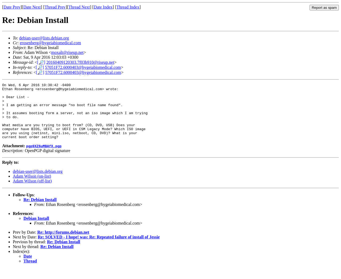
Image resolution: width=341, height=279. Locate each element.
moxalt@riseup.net (67, 52)
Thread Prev (55, 7)
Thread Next (79, 7)
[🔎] (41, 62)
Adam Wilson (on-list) (32, 187)
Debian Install (36, 229)
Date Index (103, 7)
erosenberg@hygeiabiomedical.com (50, 43)
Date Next (32, 7)
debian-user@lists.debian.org (44, 38)
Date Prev (12, 7)
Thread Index (127, 7)
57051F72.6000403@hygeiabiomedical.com (83, 67)
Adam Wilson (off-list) (32, 192)
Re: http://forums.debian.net (63, 243)
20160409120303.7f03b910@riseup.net (80, 62)
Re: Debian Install (39, 211)
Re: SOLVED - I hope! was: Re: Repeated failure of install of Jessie (99, 248)
